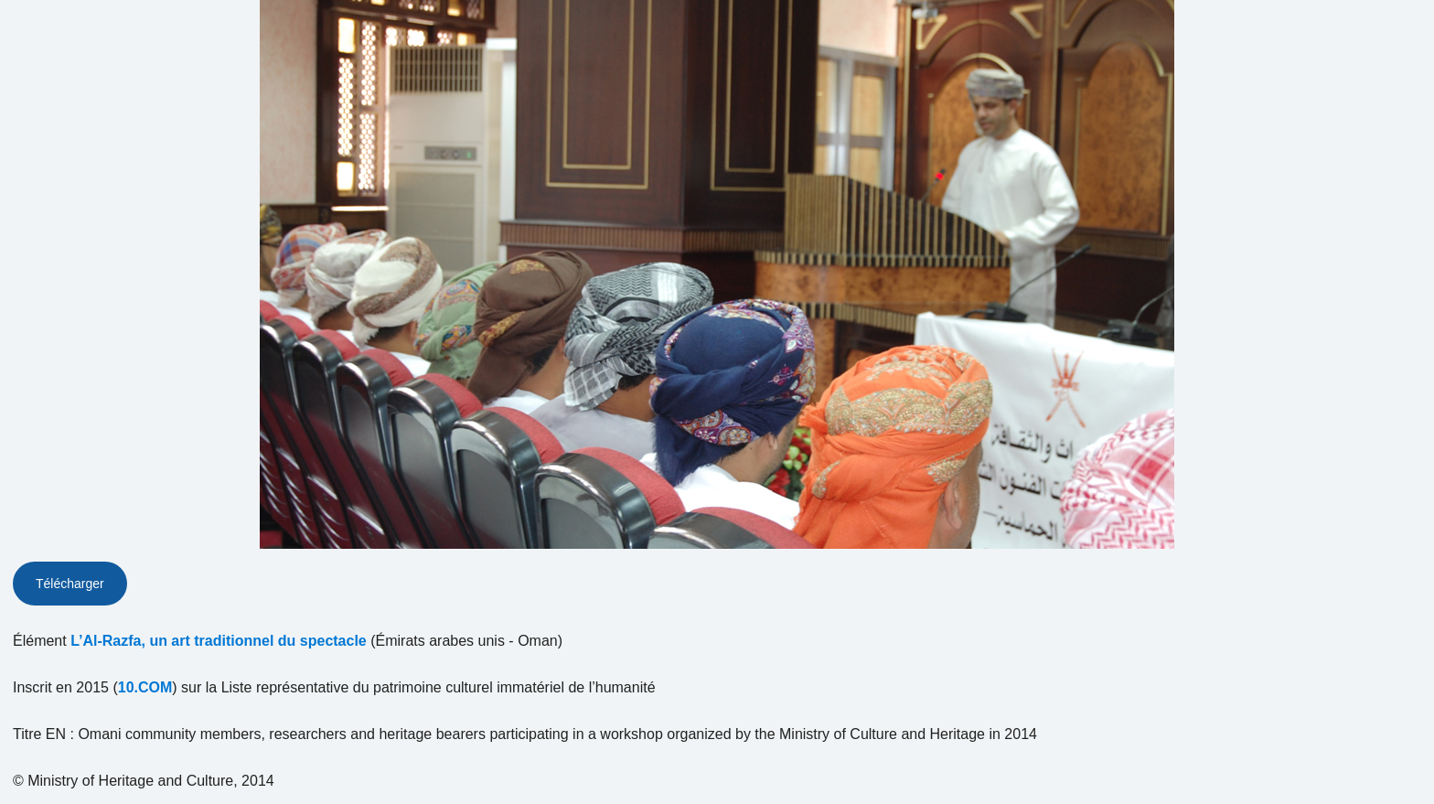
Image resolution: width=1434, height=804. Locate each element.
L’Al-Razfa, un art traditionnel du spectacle (218, 641)
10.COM (145, 687)
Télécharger (70, 583)
